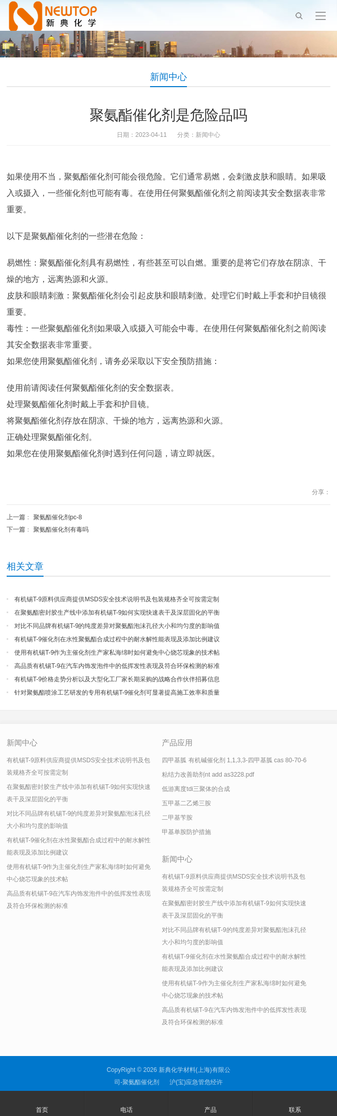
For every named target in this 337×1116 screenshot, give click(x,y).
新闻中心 (168, 77)
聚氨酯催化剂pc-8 (57, 517)
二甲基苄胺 (177, 817)
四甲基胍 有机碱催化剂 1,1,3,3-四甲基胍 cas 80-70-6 (234, 760)
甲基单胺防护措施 (186, 832)
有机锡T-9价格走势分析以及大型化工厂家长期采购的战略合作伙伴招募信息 (117, 679)
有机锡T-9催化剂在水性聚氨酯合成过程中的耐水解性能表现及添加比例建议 (117, 639)
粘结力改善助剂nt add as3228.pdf (208, 774)
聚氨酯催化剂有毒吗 (61, 529)
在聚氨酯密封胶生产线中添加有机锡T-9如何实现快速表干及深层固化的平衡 (117, 612)
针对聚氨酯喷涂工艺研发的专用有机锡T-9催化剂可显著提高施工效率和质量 (117, 692)
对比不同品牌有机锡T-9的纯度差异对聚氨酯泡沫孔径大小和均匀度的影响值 (117, 626)
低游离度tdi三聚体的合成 (196, 789)
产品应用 (177, 742)
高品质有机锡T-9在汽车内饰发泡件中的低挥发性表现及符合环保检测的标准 (117, 665)
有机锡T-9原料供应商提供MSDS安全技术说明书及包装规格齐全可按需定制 (116, 599)
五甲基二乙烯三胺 (186, 803)
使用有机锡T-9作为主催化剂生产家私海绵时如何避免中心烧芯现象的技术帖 (117, 652)
